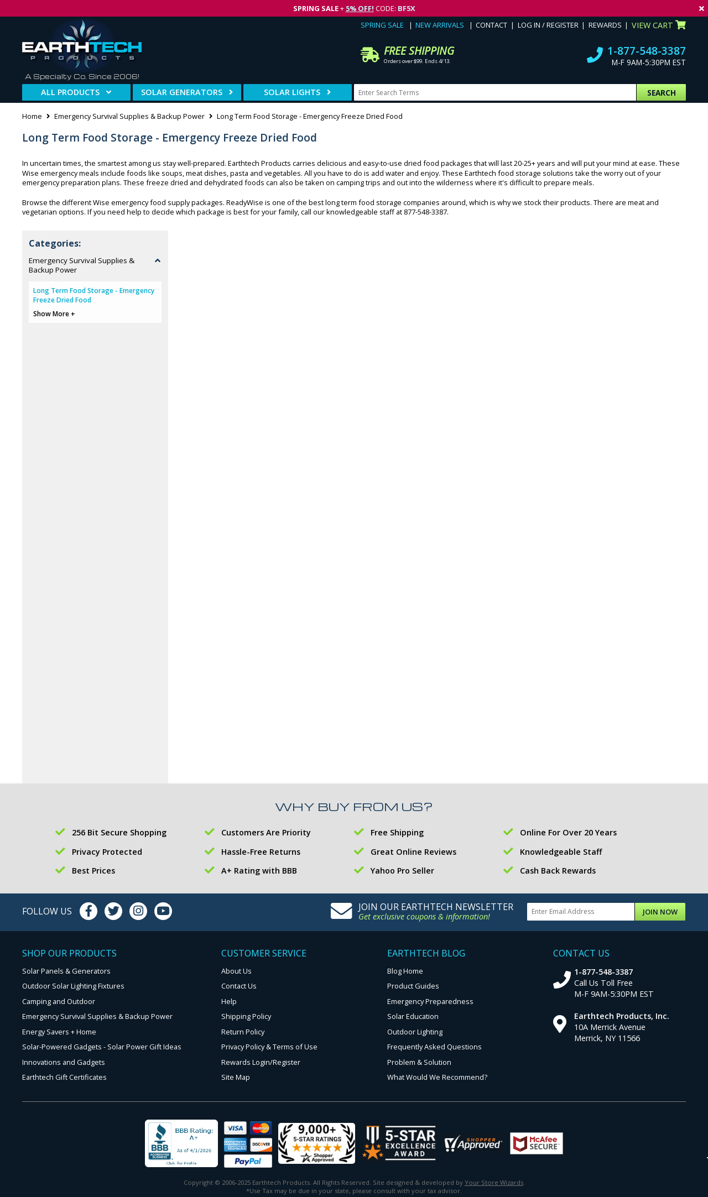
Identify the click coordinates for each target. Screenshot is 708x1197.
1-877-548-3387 (646, 50)
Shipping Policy (246, 1016)
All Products (70, 92)
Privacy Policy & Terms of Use (269, 1047)
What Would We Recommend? (437, 1077)
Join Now (660, 912)
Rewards (605, 25)
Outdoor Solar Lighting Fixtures (73, 986)
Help (229, 1001)
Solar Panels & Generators (66, 971)
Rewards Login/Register (260, 1062)
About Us (236, 971)
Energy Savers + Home (59, 1032)
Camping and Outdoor (58, 1001)
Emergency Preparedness (430, 1001)
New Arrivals (439, 25)
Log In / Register (548, 25)
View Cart (659, 25)
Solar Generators (181, 92)
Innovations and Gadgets (63, 1062)
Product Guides (413, 986)
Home (32, 116)
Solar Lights (292, 92)
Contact (491, 25)
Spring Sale (382, 25)
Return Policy (242, 1032)
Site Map (235, 1077)
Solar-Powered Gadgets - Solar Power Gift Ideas (101, 1047)
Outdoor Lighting (414, 1032)
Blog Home (405, 971)
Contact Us (239, 986)
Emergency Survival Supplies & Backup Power (129, 116)
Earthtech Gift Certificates (64, 1077)
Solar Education (413, 1016)
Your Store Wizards (494, 1182)
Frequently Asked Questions (434, 1047)
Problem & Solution (419, 1062)
